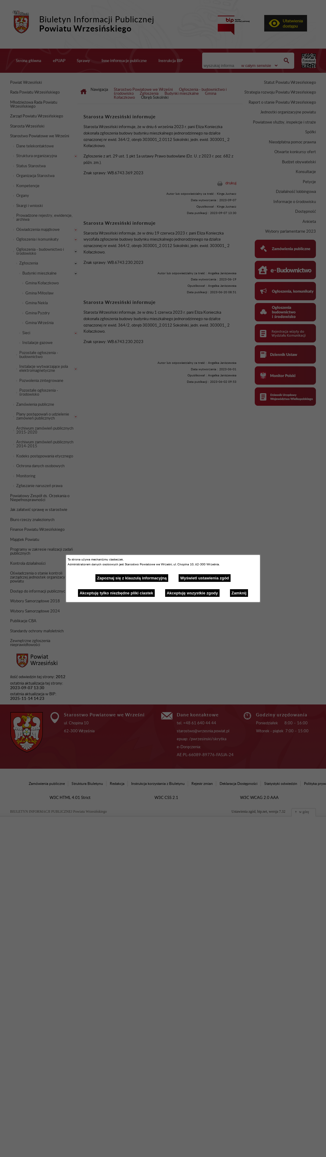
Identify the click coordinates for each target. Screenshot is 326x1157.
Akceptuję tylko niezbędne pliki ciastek (116, 593)
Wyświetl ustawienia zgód (204, 578)
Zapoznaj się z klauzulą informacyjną (132, 578)
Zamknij (239, 593)
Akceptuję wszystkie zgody (192, 593)
